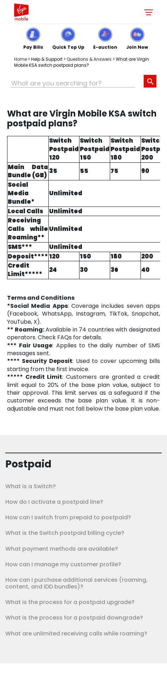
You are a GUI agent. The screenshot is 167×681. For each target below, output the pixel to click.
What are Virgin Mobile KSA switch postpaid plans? (81, 62)
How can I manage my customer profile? (63, 564)
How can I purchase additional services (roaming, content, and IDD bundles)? (76, 583)
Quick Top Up (68, 46)
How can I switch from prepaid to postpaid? (68, 517)
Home (20, 59)
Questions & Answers (89, 59)
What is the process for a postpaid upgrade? (70, 602)
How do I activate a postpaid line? (54, 501)
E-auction (105, 46)
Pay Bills (33, 46)
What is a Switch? (30, 486)
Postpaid (28, 464)
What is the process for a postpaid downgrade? (74, 617)
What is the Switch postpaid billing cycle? (64, 533)
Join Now (137, 46)
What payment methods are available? (61, 548)
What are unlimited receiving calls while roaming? (76, 633)
